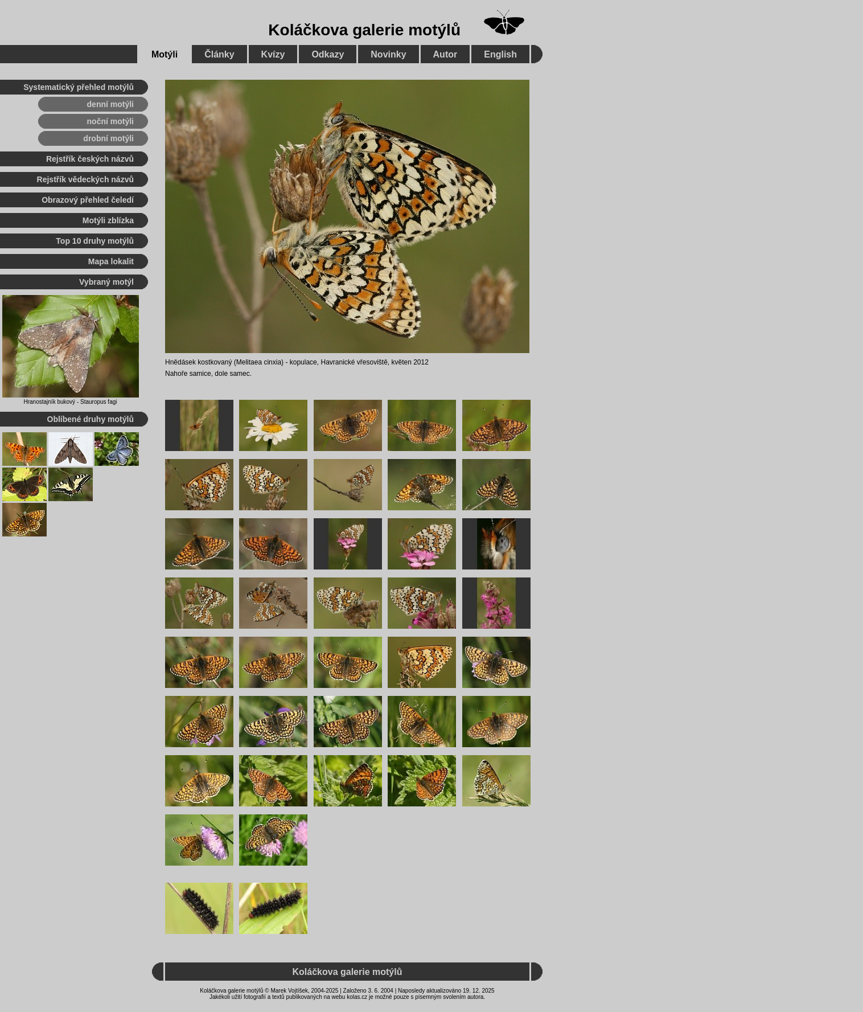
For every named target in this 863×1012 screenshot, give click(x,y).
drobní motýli (108, 138)
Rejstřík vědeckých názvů (85, 179)
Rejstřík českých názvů (90, 158)
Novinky (388, 54)
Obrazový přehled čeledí (88, 199)
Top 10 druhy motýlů (95, 240)
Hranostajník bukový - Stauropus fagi (70, 402)
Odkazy (327, 54)
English (500, 54)
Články (219, 54)
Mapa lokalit (111, 261)
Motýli (164, 54)
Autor (445, 54)
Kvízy (273, 54)
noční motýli (110, 121)
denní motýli (110, 104)
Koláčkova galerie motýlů (364, 30)
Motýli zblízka (108, 220)
